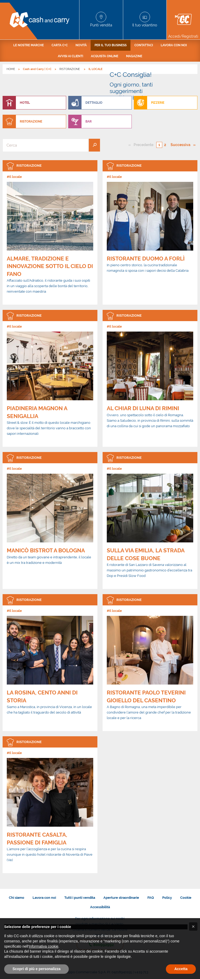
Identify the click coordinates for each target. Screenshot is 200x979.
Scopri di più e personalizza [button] (36, 969)
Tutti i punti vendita (79, 898)
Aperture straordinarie (121, 898)
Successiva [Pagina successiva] (182, 144)
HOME (11, 69)
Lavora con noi (174, 45)
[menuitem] (28, 45)
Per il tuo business (111, 45)
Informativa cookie (44, 946)
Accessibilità (100, 907)
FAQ (150, 898)
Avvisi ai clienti (70, 56)
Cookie (185, 898)
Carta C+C (60, 45)
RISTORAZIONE (70, 69)
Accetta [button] (181, 969)
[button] (193, 926)
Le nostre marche (28, 45)
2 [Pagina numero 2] (165, 145)
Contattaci (143, 45)
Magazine (134, 56)
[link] (50, 232)
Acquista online (104, 56)
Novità (81, 45)
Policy (167, 898)
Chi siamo (16, 898)
